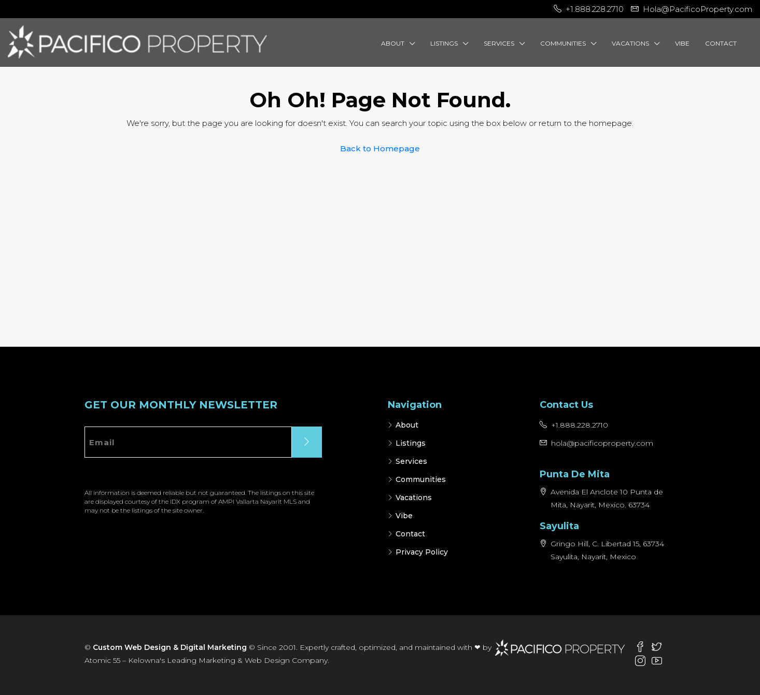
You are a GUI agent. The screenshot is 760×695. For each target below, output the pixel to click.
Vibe (682, 43)
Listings (444, 43)
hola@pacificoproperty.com (602, 443)
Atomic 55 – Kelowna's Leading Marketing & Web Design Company (206, 660)
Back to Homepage (380, 148)
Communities (563, 43)
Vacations (630, 43)
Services (499, 43)
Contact (721, 43)
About (392, 43)
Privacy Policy (422, 552)
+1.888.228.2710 (579, 425)
